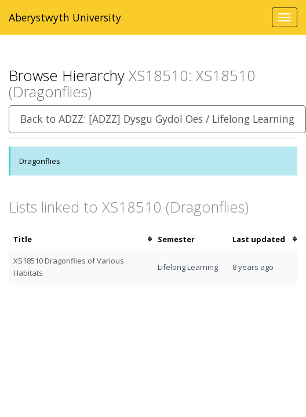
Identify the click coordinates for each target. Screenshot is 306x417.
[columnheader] (81, 239)
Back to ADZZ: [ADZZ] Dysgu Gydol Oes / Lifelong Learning (157, 119)
